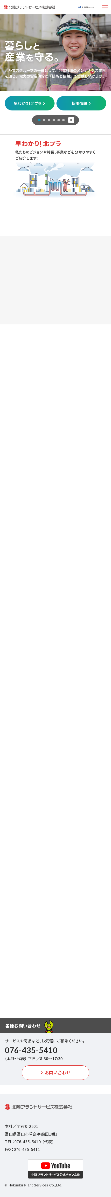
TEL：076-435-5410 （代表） (29, 1141)
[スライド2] (44, 120)
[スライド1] (39, 120)
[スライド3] (49, 120)
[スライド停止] (71, 120)
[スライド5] (58, 120)
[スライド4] (53, 120)
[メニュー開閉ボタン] (105, 7)
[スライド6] (63, 120)
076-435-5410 (31, 1050)
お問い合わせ (55, 1072)
